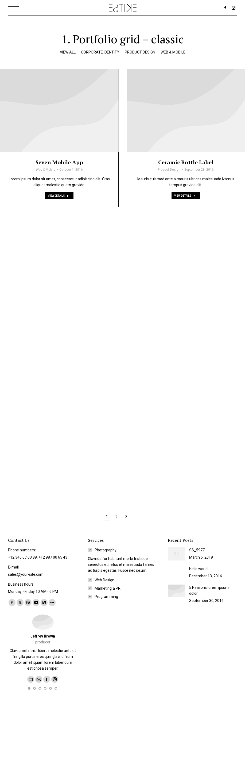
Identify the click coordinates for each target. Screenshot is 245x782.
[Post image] (59, 141)
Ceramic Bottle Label (185, 201)
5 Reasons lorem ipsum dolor (209, 590)
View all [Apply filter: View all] (68, 52)
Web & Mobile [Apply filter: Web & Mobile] (173, 52)
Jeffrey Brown (42, 636)
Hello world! (198, 569)
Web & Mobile (45, 201)
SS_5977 (197, 550)
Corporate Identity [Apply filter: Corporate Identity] (100, 52)
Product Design (169, 208)
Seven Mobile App (59, 193)
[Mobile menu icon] (13, 8)
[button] (29, 694)
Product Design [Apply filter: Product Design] (140, 52)
